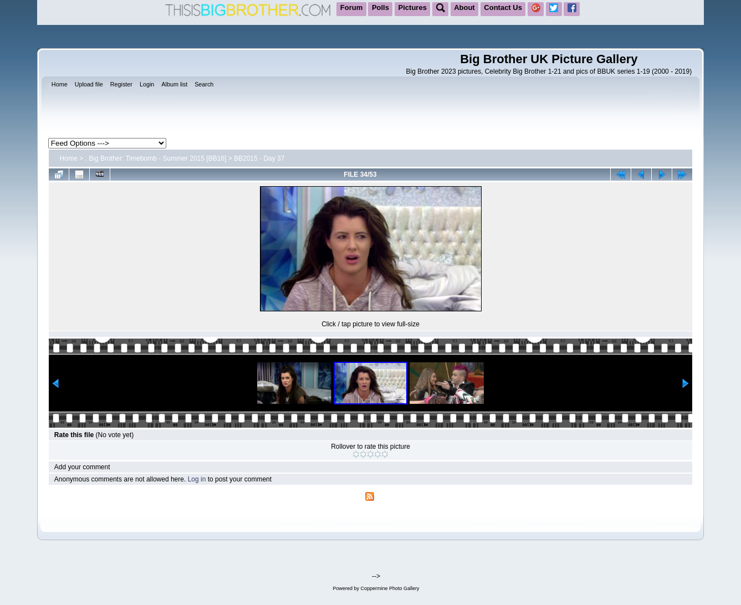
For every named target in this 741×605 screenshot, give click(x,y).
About (464, 7)
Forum (351, 7)
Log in (197, 479)
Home (69, 158)
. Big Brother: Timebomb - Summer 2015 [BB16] (156, 158)
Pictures (412, 7)
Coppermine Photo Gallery (389, 588)
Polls (380, 7)
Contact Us (503, 7)
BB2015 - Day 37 (259, 158)
